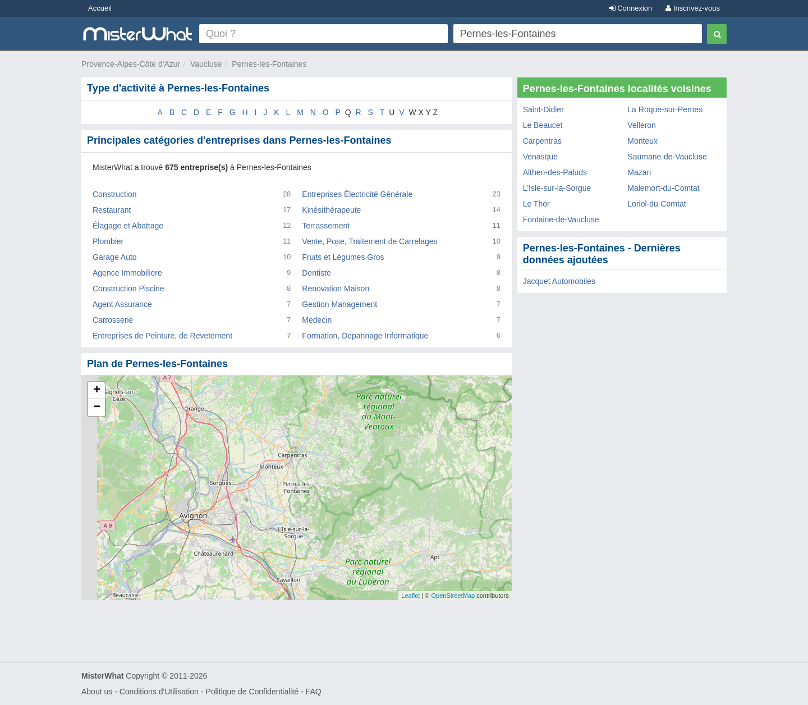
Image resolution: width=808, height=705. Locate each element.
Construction (115, 194)
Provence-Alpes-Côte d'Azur (130, 63)
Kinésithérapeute (331, 209)
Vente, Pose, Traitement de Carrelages (369, 241)
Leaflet (410, 595)
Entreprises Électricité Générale (357, 194)
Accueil (100, 8)
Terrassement (326, 225)
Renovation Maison (335, 288)
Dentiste (316, 272)
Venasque (540, 156)
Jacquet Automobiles (559, 281)
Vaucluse (206, 63)
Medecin (317, 319)
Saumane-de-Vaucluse (666, 156)
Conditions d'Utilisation (159, 691)
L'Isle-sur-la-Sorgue (557, 188)
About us (96, 691)
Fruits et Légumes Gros (343, 257)
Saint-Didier (543, 109)
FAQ (314, 691)
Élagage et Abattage (128, 225)
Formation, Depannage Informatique (365, 335)
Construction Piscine (128, 288)
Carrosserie (113, 319)
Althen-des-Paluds (555, 172)
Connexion (631, 8)
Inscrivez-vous (692, 8)
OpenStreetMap (453, 595)
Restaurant (112, 209)
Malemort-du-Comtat (663, 188)
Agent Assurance (122, 304)
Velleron (641, 125)
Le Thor (536, 203)
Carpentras (542, 140)
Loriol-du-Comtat (656, 203)
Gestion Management (339, 304)
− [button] (96, 407)
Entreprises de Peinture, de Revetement (162, 335)
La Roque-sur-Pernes (665, 109)
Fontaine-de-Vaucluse (561, 219)
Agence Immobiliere (127, 272)
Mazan (639, 172)
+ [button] (96, 390)
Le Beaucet (543, 125)
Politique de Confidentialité (252, 691)
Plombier (108, 241)
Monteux (642, 140)
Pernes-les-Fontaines (269, 63)
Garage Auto (115, 257)
